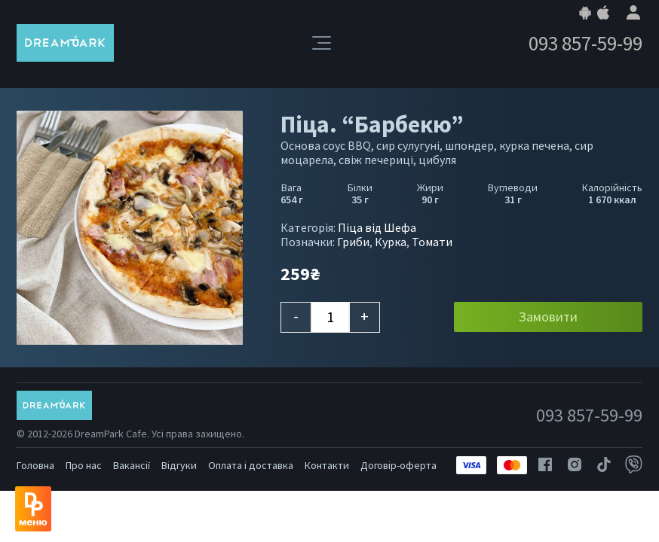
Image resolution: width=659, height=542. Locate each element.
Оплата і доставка (250, 465)
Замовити (548, 316)
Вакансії (131, 465)
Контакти (327, 465)
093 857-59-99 (585, 43)
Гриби (353, 241)
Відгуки (179, 465)
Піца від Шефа (377, 227)
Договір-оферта (398, 465)
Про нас (84, 465)
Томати (432, 241)
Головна (35, 465)
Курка (390, 241)
